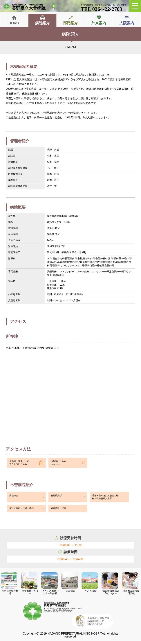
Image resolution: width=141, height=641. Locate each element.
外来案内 (98, 23)
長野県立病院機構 (9, 583)
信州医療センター (30, 583)
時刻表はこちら (58, 462)
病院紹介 (42, 23)
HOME (14, 23)
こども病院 (90, 582)
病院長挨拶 (56, 495)
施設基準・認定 (58, 508)
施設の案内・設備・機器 (21, 508)
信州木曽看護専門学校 (130, 583)
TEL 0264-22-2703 (103, 8)
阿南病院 (69, 582)
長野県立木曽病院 (30, 7)
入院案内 (127, 23)
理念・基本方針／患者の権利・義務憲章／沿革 (105, 497)
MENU (71, 46)
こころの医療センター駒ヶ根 (50, 583)
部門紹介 (70, 23)
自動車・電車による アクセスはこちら (19, 462)
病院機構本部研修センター (110, 583)
